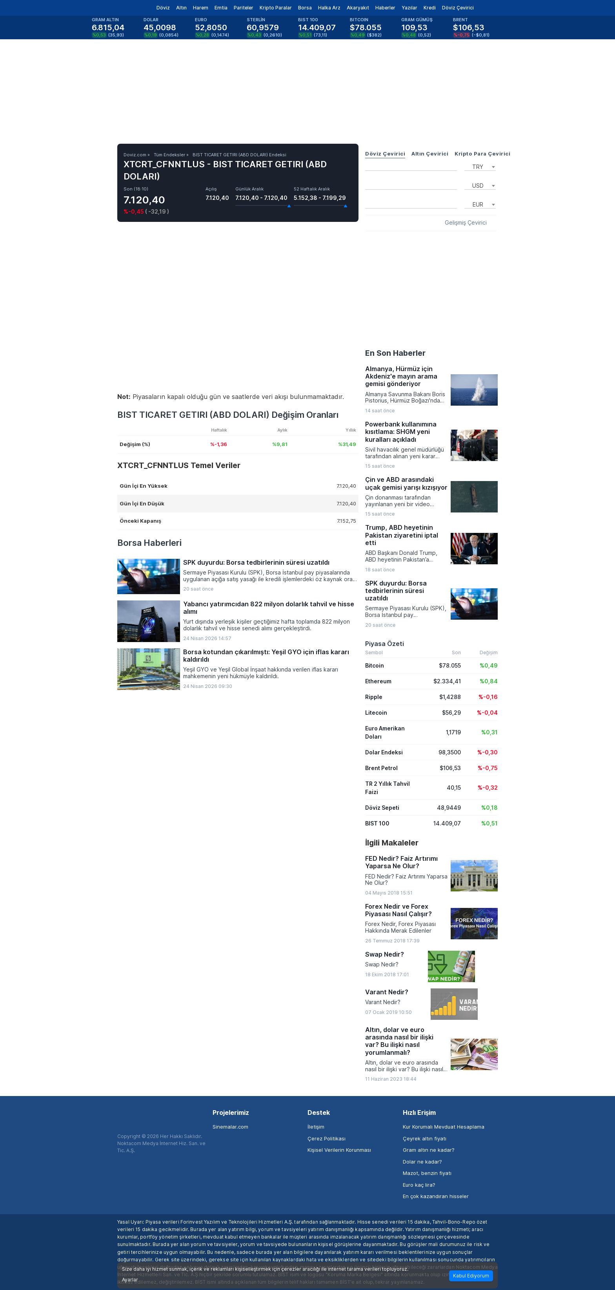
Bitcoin (374, 665)
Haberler (385, 8)
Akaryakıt (358, 8)
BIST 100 (377, 823)
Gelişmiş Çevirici (466, 223)
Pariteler (243, 8)
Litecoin (376, 712)
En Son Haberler (395, 353)
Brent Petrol (381, 768)
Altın (181, 8)
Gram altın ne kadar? (429, 1150)
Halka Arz (329, 8)
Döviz (163, 8)
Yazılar (409, 8)
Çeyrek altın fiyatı (424, 1138)
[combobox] (480, 166)
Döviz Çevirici (458, 8)
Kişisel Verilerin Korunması (339, 1150)
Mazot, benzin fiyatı (427, 1173)
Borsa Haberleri (149, 543)
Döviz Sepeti (382, 807)
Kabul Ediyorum (471, 1276)
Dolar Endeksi (384, 752)
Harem (200, 8)
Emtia (221, 8)
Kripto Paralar (276, 8)
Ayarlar (130, 1279)
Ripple (373, 696)
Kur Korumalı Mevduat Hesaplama (443, 1126)
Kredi (430, 8)
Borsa (305, 8)
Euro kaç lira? (419, 1185)
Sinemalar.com (230, 1126)
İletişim (316, 1126)
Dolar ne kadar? (422, 1161)
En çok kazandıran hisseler (436, 1196)
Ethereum (378, 681)
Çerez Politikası (327, 1138)
